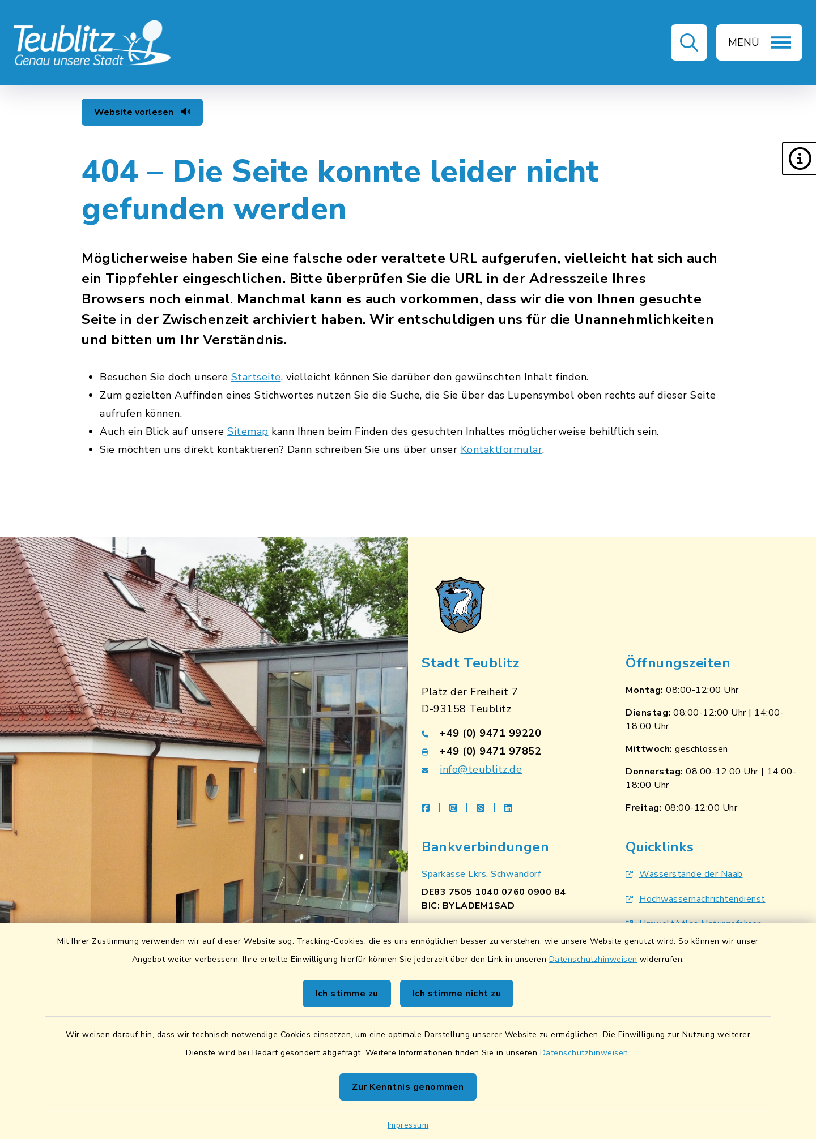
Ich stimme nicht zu (457, 993)
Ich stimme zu (347, 993)
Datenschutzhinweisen (593, 959)
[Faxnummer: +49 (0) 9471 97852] (510, 751)
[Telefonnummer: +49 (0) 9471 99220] (510, 733)
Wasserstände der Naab (684, 874)
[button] (799, 158)
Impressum (408, 1125)
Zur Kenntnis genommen (408, 1087)
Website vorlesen (142, 112)
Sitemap (248, 431)
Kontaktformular (502, 449)
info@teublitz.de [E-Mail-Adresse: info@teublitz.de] (481, 769)
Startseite (256, 377)
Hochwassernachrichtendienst (696, 899)
